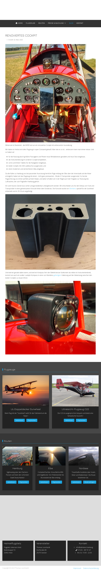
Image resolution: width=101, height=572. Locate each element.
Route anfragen (89, 482)
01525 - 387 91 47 (84, 550)
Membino (72, 188)
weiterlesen (19, 420)
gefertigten (57, 275)
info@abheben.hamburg (84, 547)
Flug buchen (32, 420)
